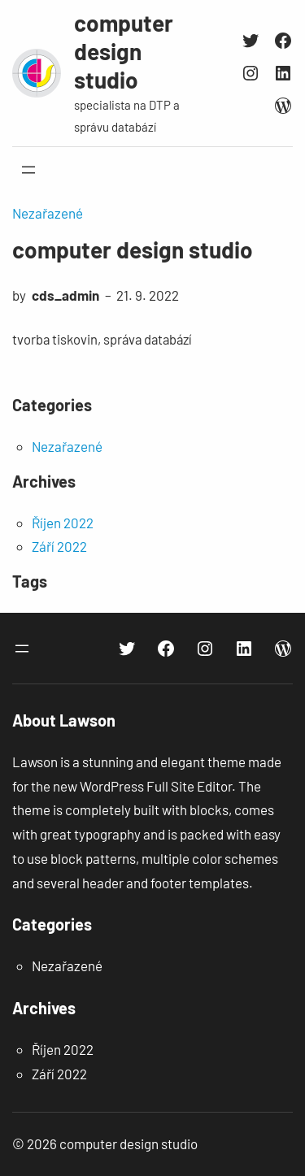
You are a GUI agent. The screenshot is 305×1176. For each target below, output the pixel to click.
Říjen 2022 (63, 522)
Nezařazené (47, 213)
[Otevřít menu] (28, 170)
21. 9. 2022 (147, 295)
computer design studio (123, 51)
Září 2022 (59, 546)
